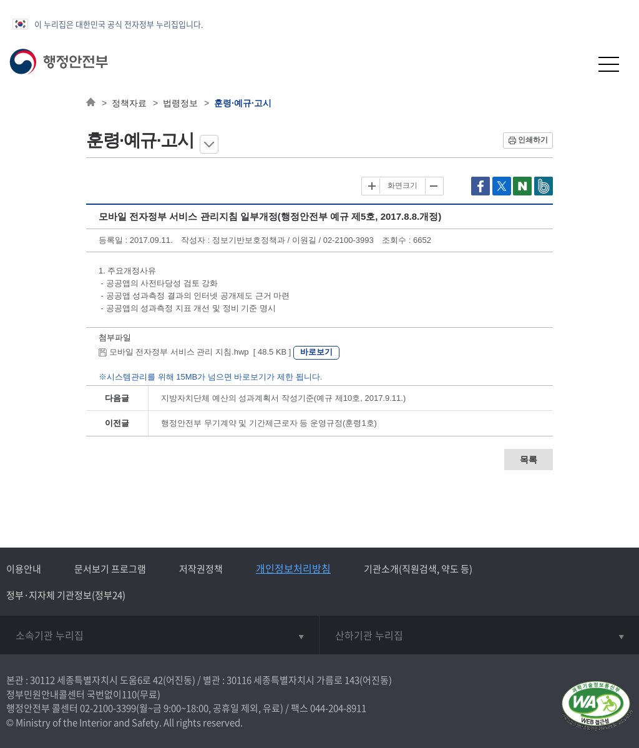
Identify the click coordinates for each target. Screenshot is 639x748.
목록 (528, 460)
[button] (578, 64)
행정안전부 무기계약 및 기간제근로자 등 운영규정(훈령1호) (269, 423)
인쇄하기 (533, 139)
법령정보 (180, 103)
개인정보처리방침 (293, 568)
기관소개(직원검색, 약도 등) (418, 569)
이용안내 (23, 569)
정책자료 (129, 103)
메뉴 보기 (209, 144)
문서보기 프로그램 (110, 569)
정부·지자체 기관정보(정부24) (65, 595)
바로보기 (316, 352)
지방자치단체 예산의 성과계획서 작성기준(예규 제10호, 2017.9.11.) (283, 398)
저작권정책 (201, 569)
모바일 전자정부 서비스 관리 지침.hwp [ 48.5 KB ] (196, 352)
